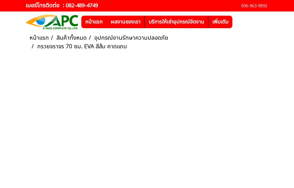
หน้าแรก (93, 22)
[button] (237, 22)
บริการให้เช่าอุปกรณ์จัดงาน (176, 22)
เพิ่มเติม (220, 22)
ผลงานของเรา (125, 22)
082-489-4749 (82, 6)
